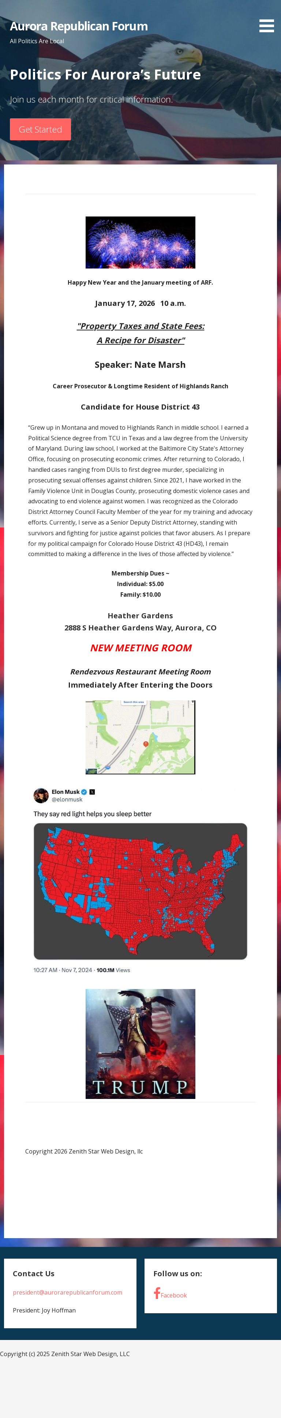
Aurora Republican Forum (79, 26)
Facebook (170, 1293)
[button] (269, 17)
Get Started (40, 129)
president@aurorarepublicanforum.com (67, 1292)
